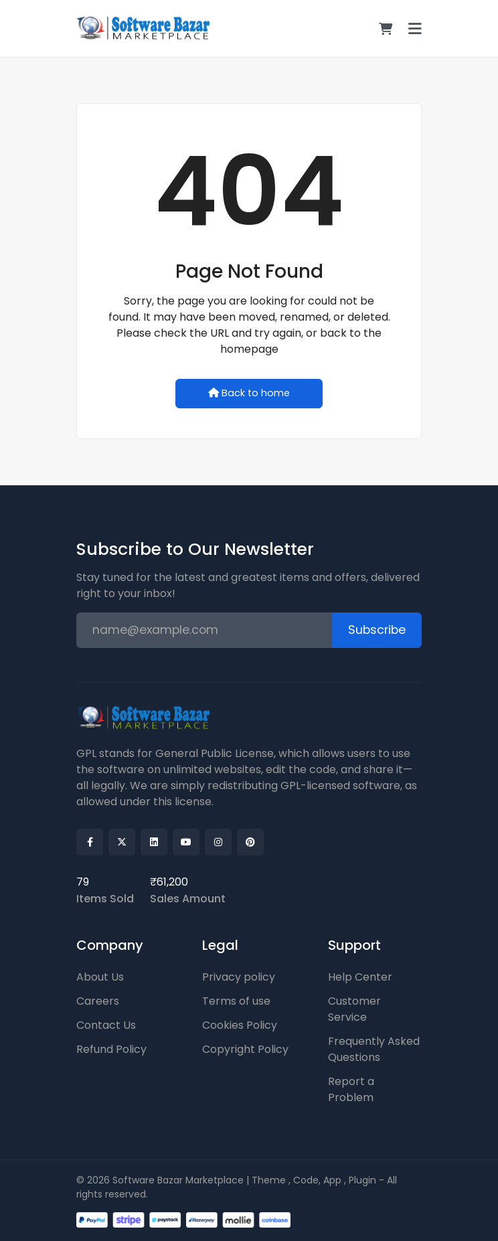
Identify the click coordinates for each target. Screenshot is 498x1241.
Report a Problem (351, 1089)
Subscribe (377, 630)
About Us (100, 977)
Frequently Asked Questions (374, 1049)
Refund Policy (111, 1049)
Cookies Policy (239, 1025)
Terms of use (236, 1001)
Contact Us (106, 1025)
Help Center (360, 977)
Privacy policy (238, 977)
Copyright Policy (245, 1049)
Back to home (249, 393)
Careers (97, 1001)
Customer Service (354, 1009)
